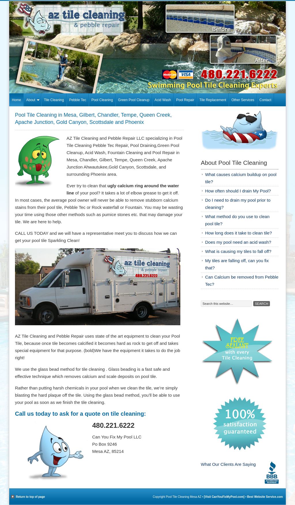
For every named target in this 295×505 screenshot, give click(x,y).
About (31, 101)
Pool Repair (185, 100)
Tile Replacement (212, 100)
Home (16, 100)
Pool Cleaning (102, 100)
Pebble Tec (77, 100)
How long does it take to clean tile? (238, 232)
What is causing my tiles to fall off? (238, 251)
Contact (265, 100)
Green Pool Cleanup (134, 100)
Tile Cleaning (54, 100)
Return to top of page (30, 496)
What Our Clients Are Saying (228, 464)
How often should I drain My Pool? (238, 190)
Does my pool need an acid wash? (238, 242)
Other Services (242, 100)
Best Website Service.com (265, 496)
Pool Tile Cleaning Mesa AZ (147, 18)
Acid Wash (163, 100)
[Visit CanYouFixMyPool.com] (224, 496)
